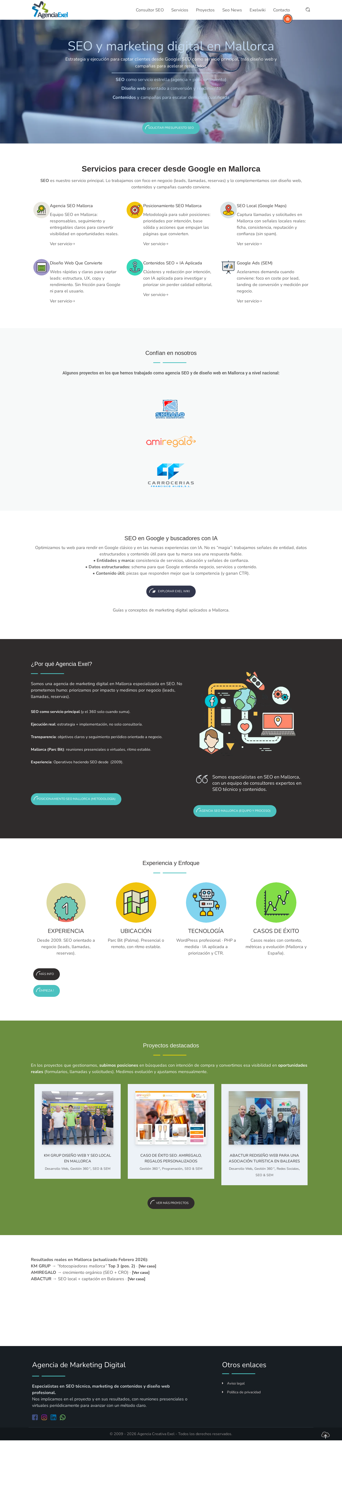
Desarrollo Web (56, 1209)
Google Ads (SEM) (267, 281)
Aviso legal (233, 1433)
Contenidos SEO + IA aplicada (177, 284)
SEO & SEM (101, 1209)
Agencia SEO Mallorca (85, 209)
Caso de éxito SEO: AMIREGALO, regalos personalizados (171, 1198)
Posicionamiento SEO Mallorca (177, 213)
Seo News (232, 10)
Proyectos (205, 10)
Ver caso (148, 1316)
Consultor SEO (151, 10)
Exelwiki (257, 10)
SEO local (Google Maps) (268, 213)
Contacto (280, 10)
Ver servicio (69, 255)
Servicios (180, 10)
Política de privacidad (241, 1441)
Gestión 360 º (80, 1209)
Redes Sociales (288, 1215)
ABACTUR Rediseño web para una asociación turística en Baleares (264, 1201)
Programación (172, 1209)
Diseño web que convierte (79, 284)
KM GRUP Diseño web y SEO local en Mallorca (77, 1198)
